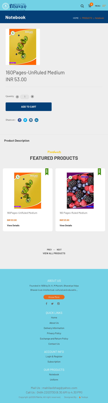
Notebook (54, 374)
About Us (54, 322)
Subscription (54, 361)
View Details (13, 225)
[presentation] (61, 250)
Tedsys (83, 397)
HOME (76, 18)
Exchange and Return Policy (54, 338)
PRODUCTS (87, 18)
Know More (54, 297)
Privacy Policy (54, 333)
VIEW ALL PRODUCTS (54, 253)
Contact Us (54, 343)
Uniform (54, 379)
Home (54, 317)
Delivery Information (54, 328)
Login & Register (54, 356)
